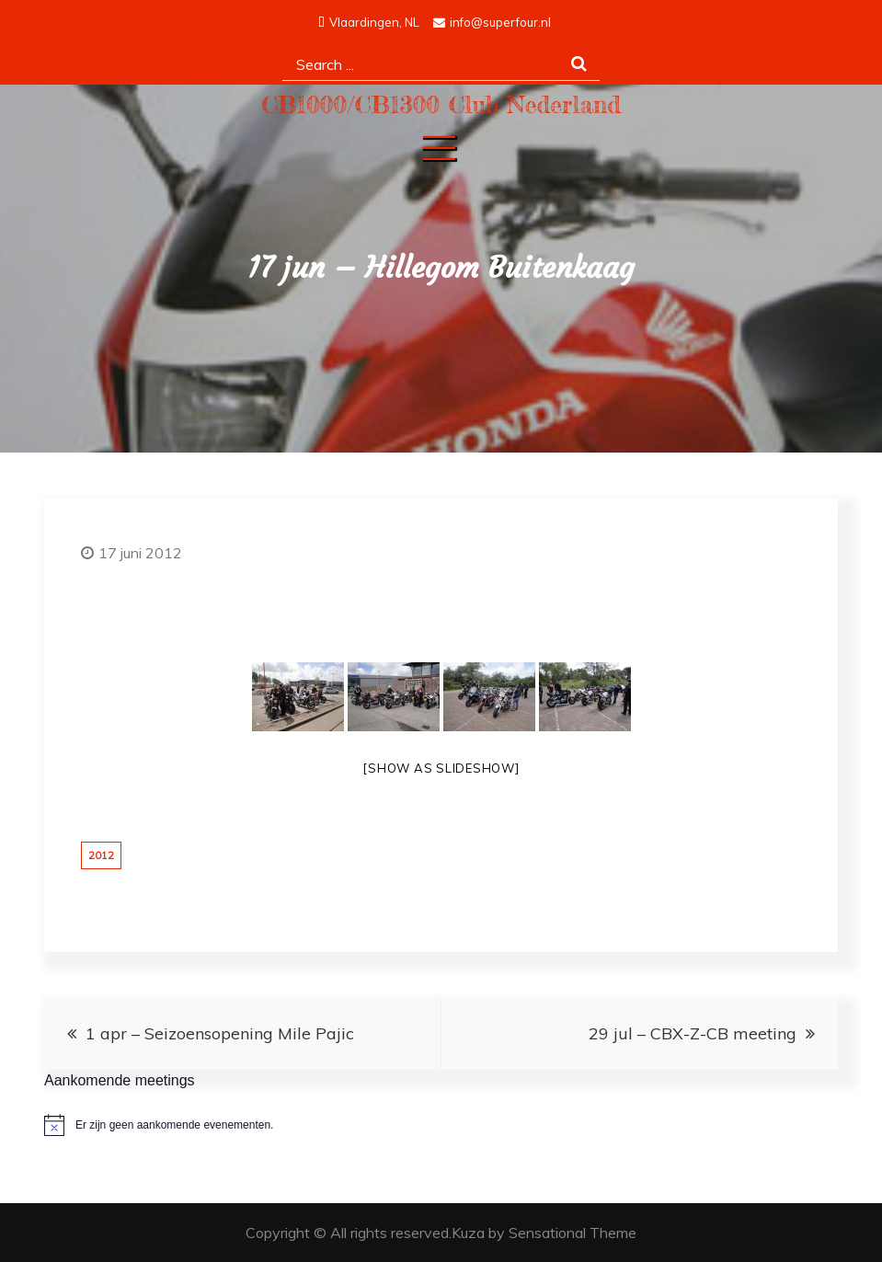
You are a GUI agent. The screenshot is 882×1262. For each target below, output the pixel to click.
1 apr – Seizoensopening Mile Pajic (220, 1033)
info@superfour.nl (492, 22)
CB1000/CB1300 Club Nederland (441, 104)
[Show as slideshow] (440, 768)
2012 (101, 855)
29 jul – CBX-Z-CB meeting (692, 1033)
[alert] (441, 1125)
